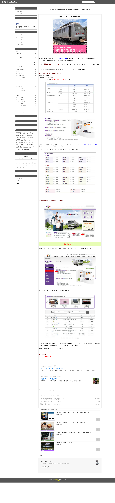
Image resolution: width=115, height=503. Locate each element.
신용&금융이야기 (26, 73)
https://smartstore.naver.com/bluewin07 (50, 376)
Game (28, 139)
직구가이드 (26, 57)
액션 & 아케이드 (26, 99)
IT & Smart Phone (26, 89)
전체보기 (26, 51)
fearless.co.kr (26, 62)
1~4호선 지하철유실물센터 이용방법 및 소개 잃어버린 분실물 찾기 (52, 401)
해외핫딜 (26, 55)
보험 (26, 71)
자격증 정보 (26, 82)
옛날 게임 (23, 139)
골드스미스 (26, 64)
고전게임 (24, 135)
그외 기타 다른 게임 (26, 106)
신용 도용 (18, 144)
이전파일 (26, 95)
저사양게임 (18, 146)
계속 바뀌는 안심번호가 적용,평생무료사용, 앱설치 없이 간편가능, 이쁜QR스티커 (61, 380)
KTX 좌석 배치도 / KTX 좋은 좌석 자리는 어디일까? (49, 404)
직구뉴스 (26, 59)
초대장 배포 (26, 66)
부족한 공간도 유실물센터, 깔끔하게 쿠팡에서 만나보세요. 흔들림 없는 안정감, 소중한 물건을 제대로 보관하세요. (68, 370)
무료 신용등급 (29, 142)
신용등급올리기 (19, 140)
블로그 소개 (19, 11)
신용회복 (24, 146)
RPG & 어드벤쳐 (26, 102)
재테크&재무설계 (26, 75)
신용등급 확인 (31, 144)
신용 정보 (31, 137)
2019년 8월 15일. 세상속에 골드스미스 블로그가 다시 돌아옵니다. (55, 463)
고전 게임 (31, 133)
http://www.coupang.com (47, 366)
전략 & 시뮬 (26, 104)
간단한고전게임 (31, 146)
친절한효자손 (59, 501)
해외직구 (26, 53)
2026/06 (26, 156)
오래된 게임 (18, 135)
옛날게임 (18, 149)
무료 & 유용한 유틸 (26, 91)
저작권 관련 (19, 13)
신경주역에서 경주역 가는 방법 (45, 403)
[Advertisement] (57, 486)
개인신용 (18, 139)
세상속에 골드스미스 (9, 2)
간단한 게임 (27, 149)
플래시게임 (26, 108)
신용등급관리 (19, 132)
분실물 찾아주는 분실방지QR (49, 379)
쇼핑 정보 (26, 80)
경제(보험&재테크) (26, 69)
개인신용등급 (19, 147)
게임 (22, 149)
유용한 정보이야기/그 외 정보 (65, 13)
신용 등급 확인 (27, 140)
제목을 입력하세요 (20, 34)
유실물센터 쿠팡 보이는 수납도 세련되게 (52, 368)
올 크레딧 (30, 135)
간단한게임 (24, 144)
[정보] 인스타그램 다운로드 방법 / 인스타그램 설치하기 (50, 399)
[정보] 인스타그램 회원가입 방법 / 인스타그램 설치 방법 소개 (51, 398)
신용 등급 (25, 132)
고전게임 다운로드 (27, 147)
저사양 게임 (24, 137)
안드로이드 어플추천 (26, 93)
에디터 (26, 110)
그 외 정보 (26, 86)
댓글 (41, 455)
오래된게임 (18, 137)
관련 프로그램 (26, 112)
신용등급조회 (25, 133)
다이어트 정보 (26, 84)
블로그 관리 (26, 97)
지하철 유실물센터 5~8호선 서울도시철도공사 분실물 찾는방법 (70, 9)
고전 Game (31, 132)
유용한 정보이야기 (26, 78)
